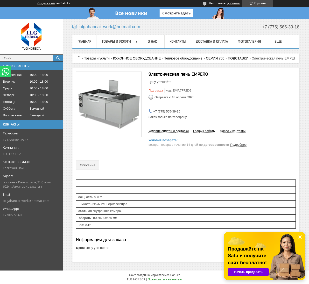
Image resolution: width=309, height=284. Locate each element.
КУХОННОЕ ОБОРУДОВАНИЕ (137, 58)
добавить (233, 3)
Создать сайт (46, 3)
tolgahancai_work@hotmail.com (26, 200)
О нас (152, 41)
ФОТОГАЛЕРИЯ (249, 41)
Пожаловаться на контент (165, 279)
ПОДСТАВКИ (238, 58)
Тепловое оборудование (183, 58)
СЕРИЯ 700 (215, 58)
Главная (84, 41)
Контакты (177, 41)
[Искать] (58, 58)
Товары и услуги (116, 41)
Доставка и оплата (212, 41)
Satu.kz (175, 275)
